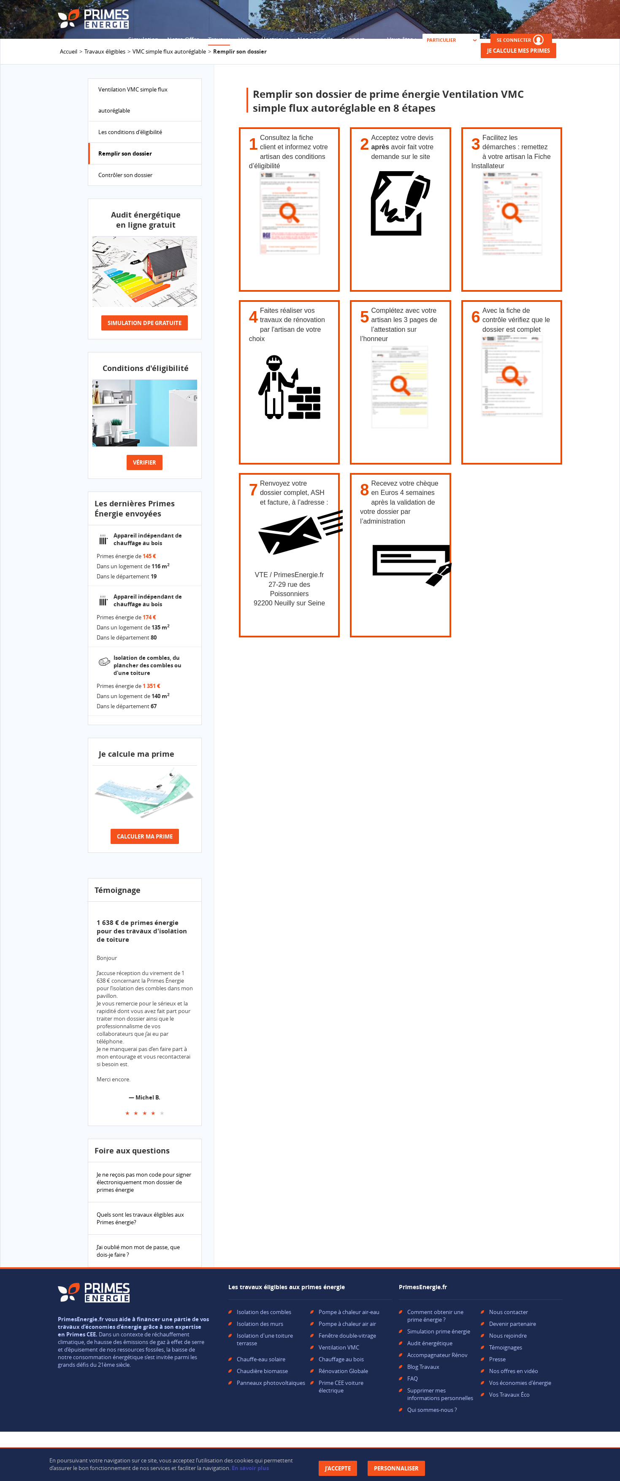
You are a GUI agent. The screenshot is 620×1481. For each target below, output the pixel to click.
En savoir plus (250, 1468)
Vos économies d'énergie (520, 1383)
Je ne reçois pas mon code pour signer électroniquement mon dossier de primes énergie (144, 1182)
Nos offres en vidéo (513, 1371)
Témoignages (505, 1347)
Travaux (219, 39)
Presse (497, 1359)
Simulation (143, 39)
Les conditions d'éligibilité (130, 132)
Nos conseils (315, 39)
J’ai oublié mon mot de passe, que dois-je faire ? (138, 1250)
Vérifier (144, 462)
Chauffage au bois (341, 1359)
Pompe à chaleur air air (347, 1324)
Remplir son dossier (125, 153)
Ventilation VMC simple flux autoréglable (133, 100)
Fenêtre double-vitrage (347, 1335)
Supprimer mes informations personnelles (440, 1394)
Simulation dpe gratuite (144, 323)
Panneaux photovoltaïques (271, 1383)
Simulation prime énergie (438, 1331)
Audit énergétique (429, 1343)
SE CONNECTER (521, 40)
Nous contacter (508, 1312)
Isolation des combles (264, 1312)
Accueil (68, 51)
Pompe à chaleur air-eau (349, 1312)
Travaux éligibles (104, 51)
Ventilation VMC (339, 1347)
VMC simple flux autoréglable (169, 51)
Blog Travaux (423, 1367)
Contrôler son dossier (125, 175)
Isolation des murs (260, 1324)
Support (352, 39)
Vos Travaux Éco (509, 1394)
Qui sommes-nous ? (432, 1410)
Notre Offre (183, 39)
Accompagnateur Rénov (437, 1355)
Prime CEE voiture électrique (341, 1386)
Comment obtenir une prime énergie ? (435, 1315)
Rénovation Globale (343, 1371)
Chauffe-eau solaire (261, 1359)
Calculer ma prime (145, 836)
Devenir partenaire (512, 1324)
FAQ (412, 1378)
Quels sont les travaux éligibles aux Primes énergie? (140, 1218)
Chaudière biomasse (262, 1371)
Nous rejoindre (508, 1335)
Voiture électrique (263, 39)
